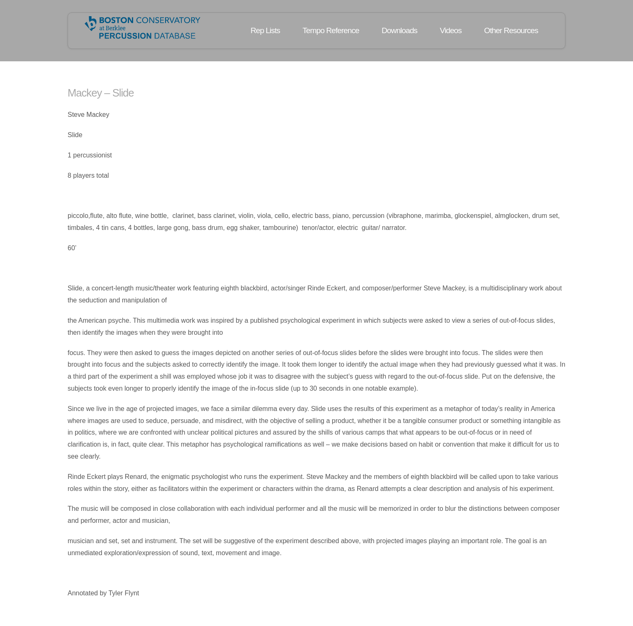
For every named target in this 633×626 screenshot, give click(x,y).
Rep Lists (265, 30)
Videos (450, 30)
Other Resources (511, 30)
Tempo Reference (330, 30)
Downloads (399, 30)
